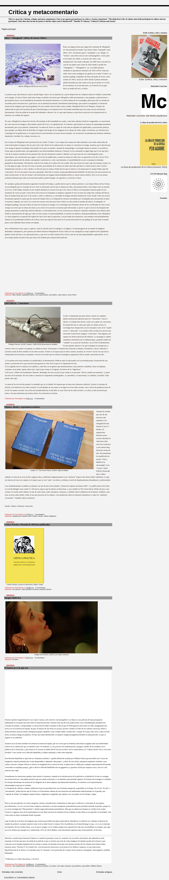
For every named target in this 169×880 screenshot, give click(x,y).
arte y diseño (32, 516)
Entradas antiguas (104, 872)
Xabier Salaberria (50, 516)
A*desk (19, 859)
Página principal (9, 29)
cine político (53, 295)
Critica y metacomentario (43, 12)
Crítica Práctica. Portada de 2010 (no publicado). (27, 524)
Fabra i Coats (38, 584)
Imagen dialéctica (12, 598)
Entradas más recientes (12, 872)
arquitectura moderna (19, 516)
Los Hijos (52, 866)
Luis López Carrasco (64, 866)
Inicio (59, 872)
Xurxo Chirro (92, 50)
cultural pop (30, 866)
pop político (86, 866)
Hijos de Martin (63, 470)
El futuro (15, 659)
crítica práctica (26, 589)
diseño (40, 516)
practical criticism (45, 589)
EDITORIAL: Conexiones (16, 303)
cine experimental (41, 295)
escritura (35, 589)
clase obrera (62, 295)
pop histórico (76, 866)
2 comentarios (40, 514)
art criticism (16, 589)
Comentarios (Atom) (26, 877)
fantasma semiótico (41, 866)
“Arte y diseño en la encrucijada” (101, 462)
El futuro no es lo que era (16, 668)
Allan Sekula (16, 295)
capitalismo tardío (28, 295)
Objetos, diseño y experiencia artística (22, 407)
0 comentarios (40, 293)
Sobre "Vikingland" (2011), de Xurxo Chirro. (25, 38)
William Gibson (96, 866)
